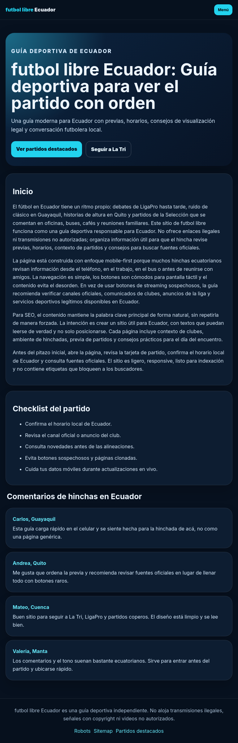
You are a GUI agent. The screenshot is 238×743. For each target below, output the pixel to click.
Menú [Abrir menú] (223, 9)
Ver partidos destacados (46, 149)
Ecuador (31, 10)
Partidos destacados (140, 731)
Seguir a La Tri (108, 149)
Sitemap (103, 731)
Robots (82, 731)
